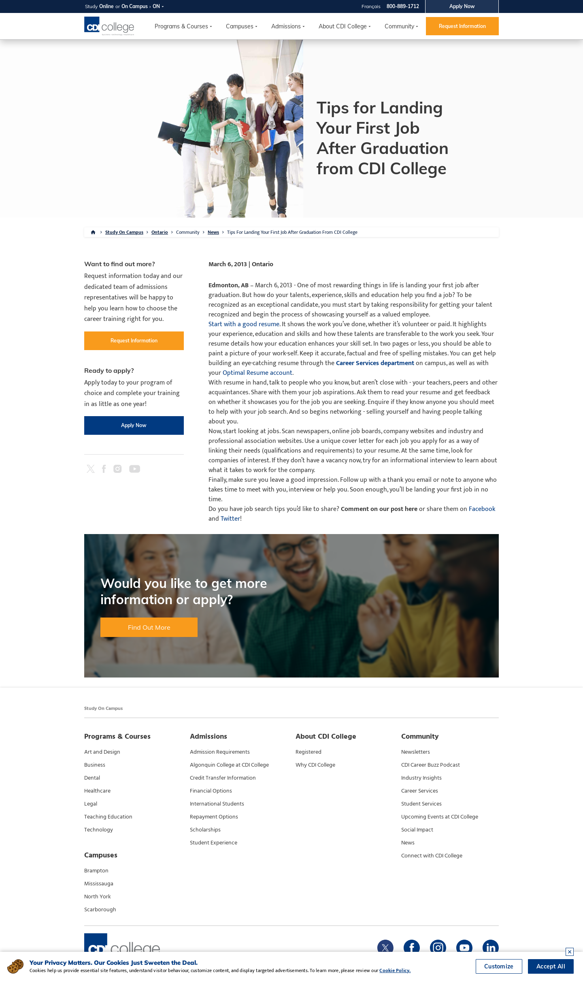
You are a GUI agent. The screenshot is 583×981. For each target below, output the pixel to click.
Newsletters (415, 752)
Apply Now (462, 6)
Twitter (230, 518)
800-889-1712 (403, 6)
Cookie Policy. (395, 970)
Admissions (286, 26)
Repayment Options (214, 817)
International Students (217, 804)
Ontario (159, 232)
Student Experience (213, 843)
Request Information (462, 26)
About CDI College (343, 26)
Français (371, 6)
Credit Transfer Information (223, 778)
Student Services (421, 804)
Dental (92, 778)
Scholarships (205, 830)
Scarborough (100, 910)
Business (94, 765)
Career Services (419, 791)
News (213, 232)
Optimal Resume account (257, 373)
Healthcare (97, 791)
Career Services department (375, 363)
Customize (499, 966)
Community (399, 26)
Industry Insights (421, 778)
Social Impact (417, 830)
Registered (308, 752)
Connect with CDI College (431, 856)
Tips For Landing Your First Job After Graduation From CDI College (292, 232)
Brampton (96, 871)
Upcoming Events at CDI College (439, 817)
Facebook (482, 509)
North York (97, 897)
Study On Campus (124, 232)
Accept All (550, 966)
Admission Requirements (220, 752)
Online (106, 6)
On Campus (134, 6)
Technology (98, 830)
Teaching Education (108, 817)
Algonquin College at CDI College (229, 765)
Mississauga (98, 884)
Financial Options (211, 791)
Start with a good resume (244, 324)
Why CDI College (315, 765)
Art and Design (102, 752)
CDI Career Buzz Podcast (430, 765)
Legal (90, 804)
